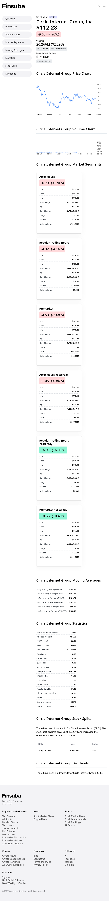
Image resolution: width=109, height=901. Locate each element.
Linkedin (69, 864)
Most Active (8, 834)
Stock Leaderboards (75, 819)
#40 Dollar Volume (58, 49)
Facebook (70, 858)
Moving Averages (14, 50)
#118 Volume (42, 49)
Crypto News (40, 819)
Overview (10, 18)
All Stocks (7, 819)
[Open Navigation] (104, 6)
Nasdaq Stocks (10, 822)
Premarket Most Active (14, 837)
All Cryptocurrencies (13, 864)
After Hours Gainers (12, 843)
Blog (35, 855)
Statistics (10, 57)
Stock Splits (11, 65)
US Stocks (41, 17)
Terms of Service (42, 861)
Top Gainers (8, 816)
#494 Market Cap (44, 61)
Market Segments (14, 42)
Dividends (10, 73)
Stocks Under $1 (11, 828)
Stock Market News (43, 816)
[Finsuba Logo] (13, 6)
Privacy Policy (40, 864)
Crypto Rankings (11, 861)
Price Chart (11, 26)
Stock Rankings (73, 822)
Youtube (69, 861)
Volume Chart (12, 34)
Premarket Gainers (12, 840)
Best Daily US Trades (13, 880)
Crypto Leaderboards (13, 858)
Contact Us (39, 858)
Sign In (6, 877)
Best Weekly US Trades (14, 883)
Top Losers (8, 825)
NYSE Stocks (8, 831)
